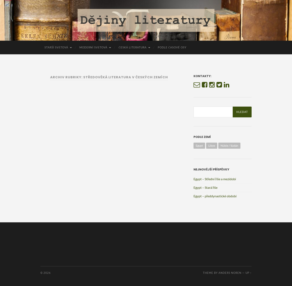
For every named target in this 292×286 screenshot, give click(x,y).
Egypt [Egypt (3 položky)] (199, 145)
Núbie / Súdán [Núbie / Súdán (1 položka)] (229, 145)
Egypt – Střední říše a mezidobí (215, 179)
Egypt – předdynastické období (215, 196)
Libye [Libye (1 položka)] (211, 145)
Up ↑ (248, 272)
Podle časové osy (172, 47)
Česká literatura (133, 47)
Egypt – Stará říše (205, 187)
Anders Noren (229, 272)
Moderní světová (93, 47)
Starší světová (56, 47)
